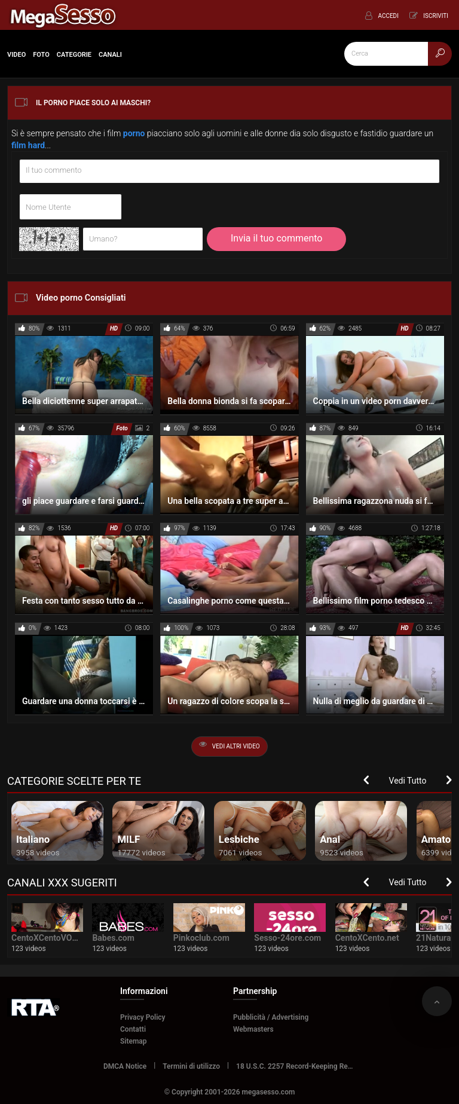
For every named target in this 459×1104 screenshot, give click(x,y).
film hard (28, 145)
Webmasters (253, 1029)
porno (134, 133)
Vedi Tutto (408, 780)
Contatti (133, 1029)
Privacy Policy (143, 1017)
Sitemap (133, 1041)
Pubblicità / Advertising (270, 1017)
